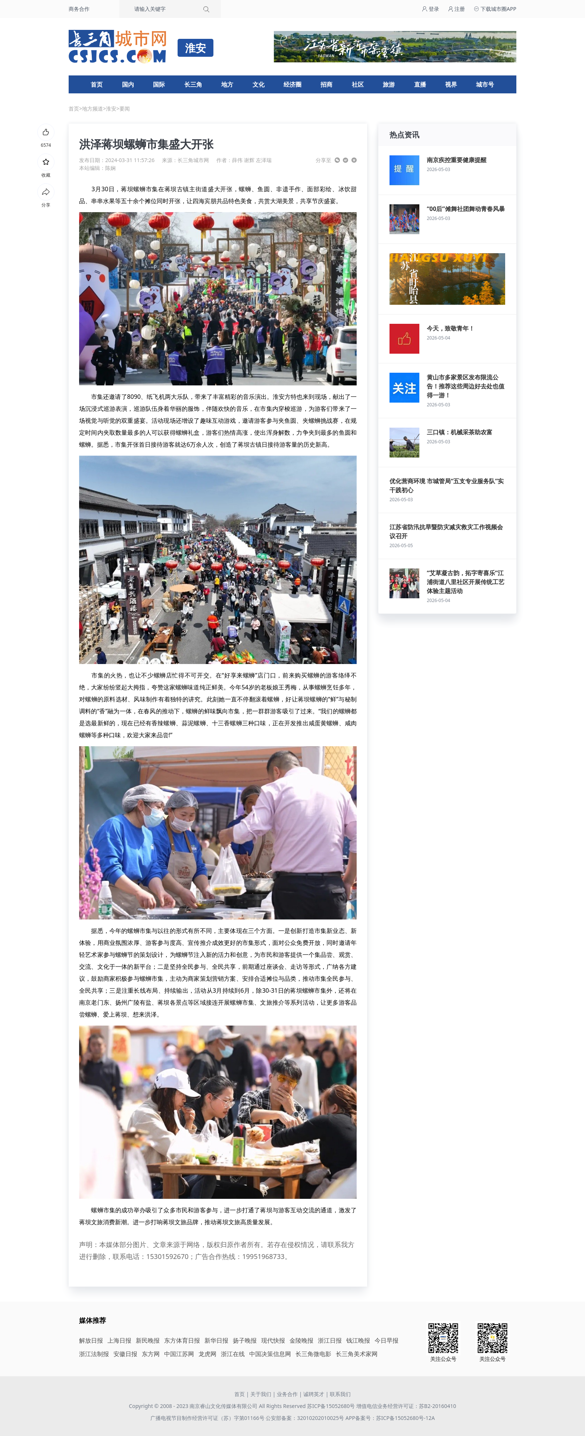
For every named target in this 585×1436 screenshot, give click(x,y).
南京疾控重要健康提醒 (457, 160)
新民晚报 (148, 1340)
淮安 (111, 108)
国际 (159, 84)
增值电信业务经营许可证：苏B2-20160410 (406, 1405)
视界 (451, 84)
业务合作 (287, 1394)
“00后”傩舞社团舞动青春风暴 (466, 209)
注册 (456, 8)
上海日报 (119, 1340)
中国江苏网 (179, 1354)
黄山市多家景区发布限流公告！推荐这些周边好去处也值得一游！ (465, 386)
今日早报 (386, 1340)
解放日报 (91, 1340)
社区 (358, 84)
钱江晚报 (358, 1340)
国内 (128, 84)
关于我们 (260, 1394)
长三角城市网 (193, 160)
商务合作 (79, 8)
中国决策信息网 (270, 1354)
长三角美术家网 (357, 1354)
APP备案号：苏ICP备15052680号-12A (390, 1417)
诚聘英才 (313, 1394)
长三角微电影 (313, 1354)
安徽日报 (125, 1354)
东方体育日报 (182, 1340)
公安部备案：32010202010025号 (305, 1417)
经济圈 (292, 84)
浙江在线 (233, 1354)
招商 (326, 84)
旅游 (389, 84)
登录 (430, 8)
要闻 (124, 108)
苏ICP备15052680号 (331, 1405)
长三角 (193, 84)
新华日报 (216, 1340)
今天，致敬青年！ (451, 328)
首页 (97, 84)
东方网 (151, 1354)
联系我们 (340, 1394)
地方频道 (92, 108)
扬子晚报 (245, 1340)
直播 (420, 84)
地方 (227, 84)
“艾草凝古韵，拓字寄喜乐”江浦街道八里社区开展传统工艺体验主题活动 (465, 582)
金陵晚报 (301, 1340)
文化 (259, 84)
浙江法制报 (94, 1354)
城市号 (485, 84)
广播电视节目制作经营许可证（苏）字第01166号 (208, 1417)
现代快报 (273, 1340)
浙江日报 (330, 1340)
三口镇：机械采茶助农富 (459, 432)
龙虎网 (207, 1354)
